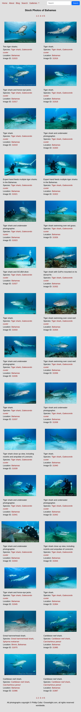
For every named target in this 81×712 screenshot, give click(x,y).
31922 (55, 194)
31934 (55, 330)
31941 (15, 515)
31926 (55, 237)
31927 (15, 283)
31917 (15, 102)
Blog (18, 3)
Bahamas (15, 55)
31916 (55, 58)
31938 (55, 422)
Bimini (14, 644)
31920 (55, 148)
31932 (55, 286)
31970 (15, 647)
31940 (55, 465)
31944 (55, 561)
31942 (55, 515)
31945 (15, 604)
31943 (15, 561)
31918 (55, 102)
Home (4, 3)
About (11, 3)
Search (25, 3)
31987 (55, 691)
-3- (40, 16)
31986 (15, 691)
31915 (15, 58)
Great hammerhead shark (22, 639)
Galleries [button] (33, 3)
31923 (15, 240)
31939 (15, 468)
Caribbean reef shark (61, 639)
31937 (15, 419)
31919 (15, 145)
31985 (55, 647)
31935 (15, 376)
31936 (55, 373)
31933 (15, 330)
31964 (55, 604)
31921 (15, 194)
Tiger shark (16, 49)
